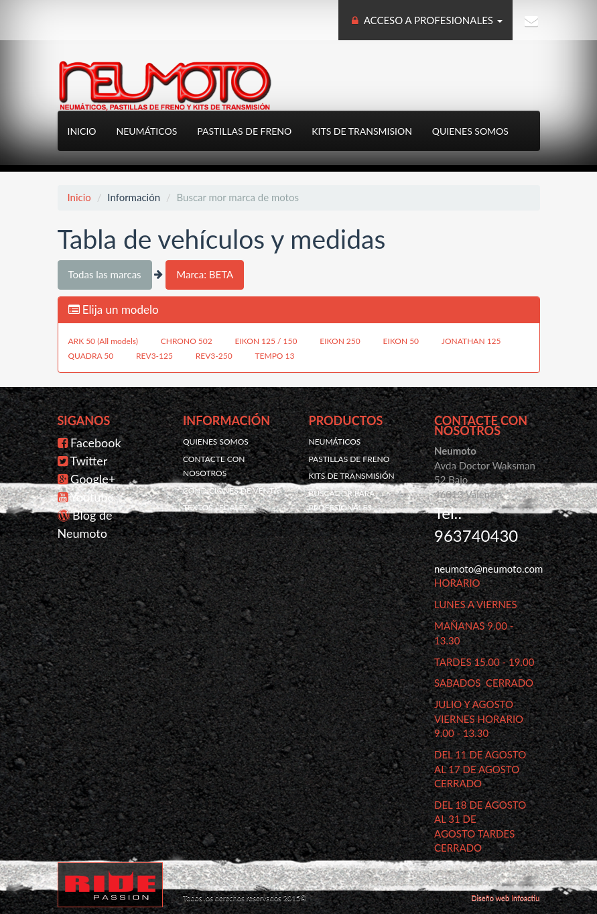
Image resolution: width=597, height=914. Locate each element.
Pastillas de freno (244, 131)
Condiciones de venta (231, 490)
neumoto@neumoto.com (488, 569)
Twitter (89, 460)
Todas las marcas (104, 274)
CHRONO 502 (186, 341)
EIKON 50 (401, 341)
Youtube (92, 497)
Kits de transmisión (352, 476)
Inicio (82, 131)
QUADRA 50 (91, 356)
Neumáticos (147, 131)
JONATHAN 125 (471, 341)
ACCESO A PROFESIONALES (425, 20)
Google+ (92, 478)
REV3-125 (154, 356)
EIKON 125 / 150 (266, 341)
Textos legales (215, 507)
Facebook (95, 442)
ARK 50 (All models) (103, 341)
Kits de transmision (362, 131)
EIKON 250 (340, 341)
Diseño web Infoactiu (505, 897)
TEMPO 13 (275, 356)
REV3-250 (214, 356)
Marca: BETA (204, 274)
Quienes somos (470, 131)
